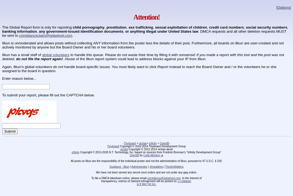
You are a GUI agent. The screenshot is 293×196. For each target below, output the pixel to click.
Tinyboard (130, 143)
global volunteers (55, 55)
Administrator (140, 166)
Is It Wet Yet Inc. (146, 184)
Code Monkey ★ (153, 155)
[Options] (283, 7)
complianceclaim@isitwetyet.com (45, 35)
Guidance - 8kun (119, 166)
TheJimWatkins (174, 166)
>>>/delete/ (184, 181)
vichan (143, 143)
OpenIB (164, 143)
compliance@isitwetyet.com (164, 178)
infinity (153, 143)
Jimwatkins (156, 166)
